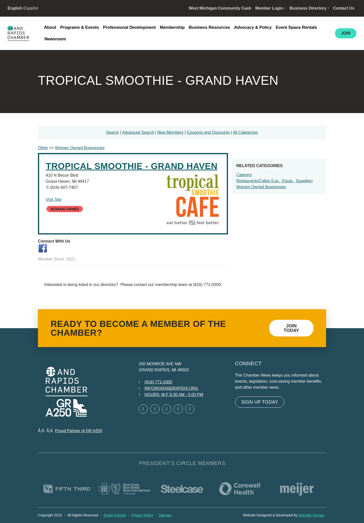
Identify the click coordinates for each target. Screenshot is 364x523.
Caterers (244, 175)
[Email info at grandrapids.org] (168, 388)
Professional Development (129, 27)
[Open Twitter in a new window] (155, 408)
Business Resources (209, 27)
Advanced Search (138, 132)
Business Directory (309, 8)
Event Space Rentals (296, 27)
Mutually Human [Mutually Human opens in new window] (312, 515)
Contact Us (343, 8)
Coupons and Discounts (208, 132)
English (15, 8)
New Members (170, 132)
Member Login (270, 8)
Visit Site (53, 199)
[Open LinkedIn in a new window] (166, 408)
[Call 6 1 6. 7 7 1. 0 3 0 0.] (155, 382)
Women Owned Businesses (261, 187)
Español (30, 8)
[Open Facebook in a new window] (143, 408)
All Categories (245, 132)
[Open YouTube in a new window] (189, 408)
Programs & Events (79, 27)
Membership (172, 27)
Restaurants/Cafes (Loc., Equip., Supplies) (274, 181)
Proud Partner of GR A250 (78, 431)
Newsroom (55, 39)
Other (43, 148)
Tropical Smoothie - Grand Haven (131, 166)
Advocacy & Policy (253, 27)
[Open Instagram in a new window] (178, 408)
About (50, 27)
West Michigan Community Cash (220, 8)
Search (112, 132)
